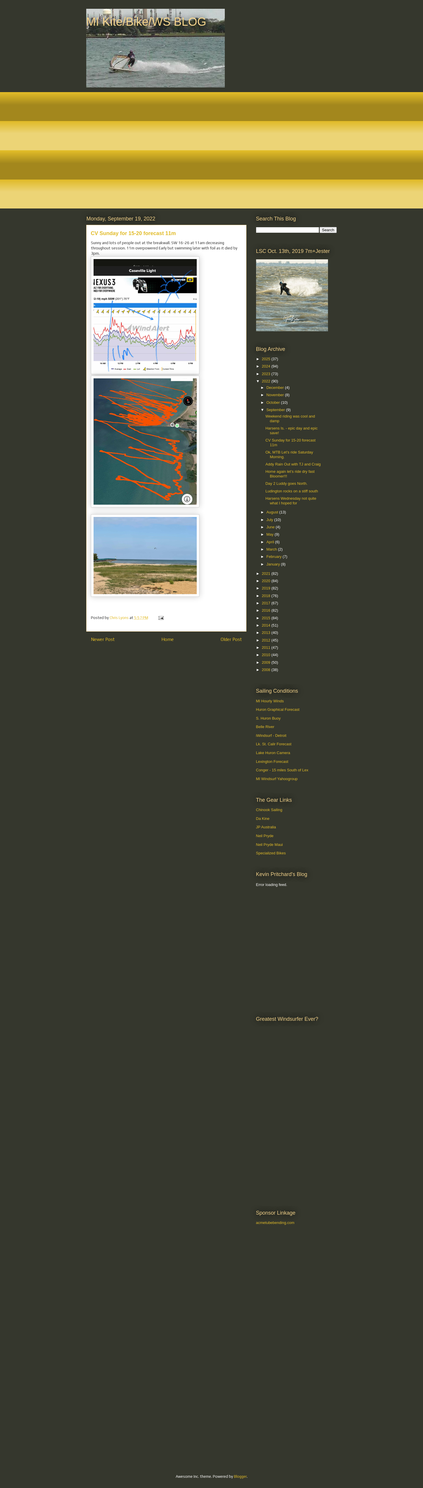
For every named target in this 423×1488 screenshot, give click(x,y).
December (275, 387)
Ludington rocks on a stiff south (291, 491)
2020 (267, 581)
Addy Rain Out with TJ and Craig (293, 464)
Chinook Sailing (269, 810)
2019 (267, 588)
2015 (267, 618)
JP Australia (266, 827)
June (271, 527)
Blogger (240, 1476)
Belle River (265, 727)
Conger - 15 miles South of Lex (282, 770)
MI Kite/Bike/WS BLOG (146, 21)
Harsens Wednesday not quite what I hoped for (290, 500)
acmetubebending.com (275, 1222)
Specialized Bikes (271, 853)
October (273, 402)
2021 (267, 573)
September (276, 410)
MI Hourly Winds (270, 701)
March (272, 549)
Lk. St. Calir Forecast (273, 744)
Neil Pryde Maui (269, 844)
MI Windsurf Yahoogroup (277, 779)
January (273, 564)
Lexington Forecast (272, 761)
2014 (267, 625)
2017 (267, 603)
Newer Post (103, 639)
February (274, 556)
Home (167, 639)
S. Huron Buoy (268, 718)
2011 (267, 647)
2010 (267, 655)
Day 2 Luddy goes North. (286, 483)
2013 (267, 632)
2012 (267, 640)
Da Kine (263, 818)
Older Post (231, 639)
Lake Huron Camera (273, 753)
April (270, 542)
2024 (267, 366)
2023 (267, 374)
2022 (267, 381)
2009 (267, 662)
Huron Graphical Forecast (278, 709)
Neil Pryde (265, 836)
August (272, 512)
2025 (267, 359)
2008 (267, 670)
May (270, 534)
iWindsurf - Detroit (271, 735)
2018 (267, 596)
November (275, 395)
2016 (267, 610)
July (270, 520)
